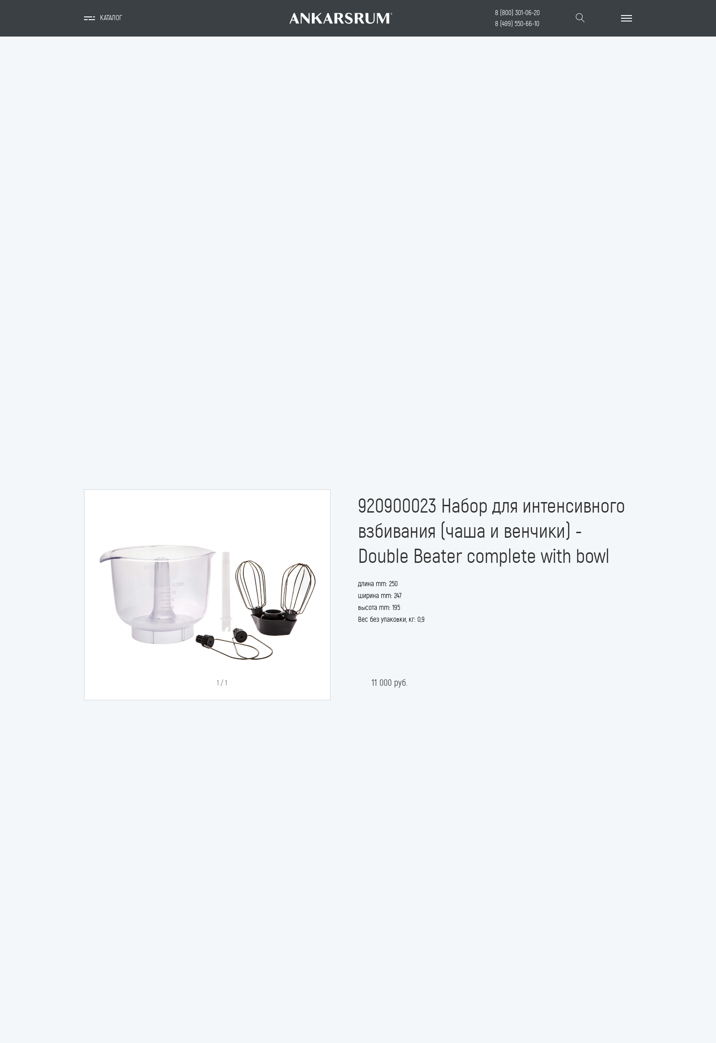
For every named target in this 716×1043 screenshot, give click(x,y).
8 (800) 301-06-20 (517, 12)
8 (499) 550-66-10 (517, 23)
